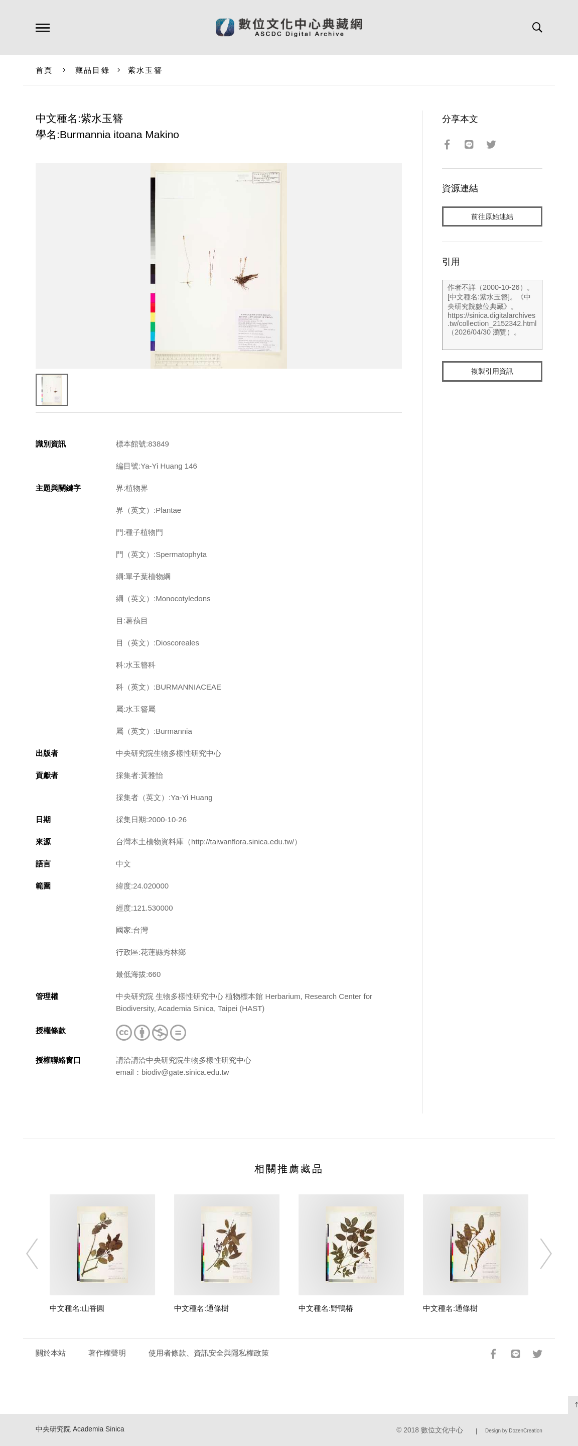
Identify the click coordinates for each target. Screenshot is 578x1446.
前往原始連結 (492, 216)
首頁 (44, 70)
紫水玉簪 (145, 70)
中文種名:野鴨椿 (326, 1308)
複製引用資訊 (492, 372)
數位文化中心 (442, 1430)
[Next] (537, 1254)
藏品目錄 (92, 70)
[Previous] (41, 1254)
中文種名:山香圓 (77, 1308)
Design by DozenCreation (513, 1430)
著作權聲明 (107, 1353)
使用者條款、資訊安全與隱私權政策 (209, 1353)
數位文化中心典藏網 (289, 27)
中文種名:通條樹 (201, 1308)
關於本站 (51, 1353)
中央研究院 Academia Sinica (80, 1429)
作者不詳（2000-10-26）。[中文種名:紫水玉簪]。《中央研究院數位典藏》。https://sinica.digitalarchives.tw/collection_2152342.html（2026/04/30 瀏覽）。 (492, 316)
